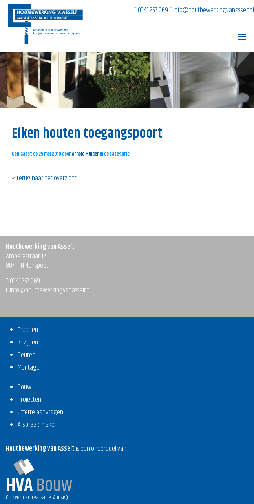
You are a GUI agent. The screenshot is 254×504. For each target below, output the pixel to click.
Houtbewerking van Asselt (45, 24)
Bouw (24, 387)
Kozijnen (28, 342)
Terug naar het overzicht (46, 178)
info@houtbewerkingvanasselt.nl (213, 10)
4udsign (61, 497)
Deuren (26, 355)
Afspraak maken (38, 424)
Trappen (28, 330)
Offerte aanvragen (40, 412)
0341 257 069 (153, 10)
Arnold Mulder (85, 154)
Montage (29, 367)
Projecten (29, 399)
